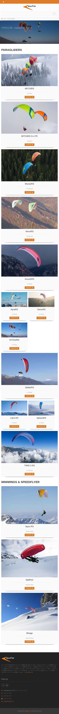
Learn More (29, 672)
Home (4, 18)
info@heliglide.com (7, 701)
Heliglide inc (27, 711)
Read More (29, 97)
